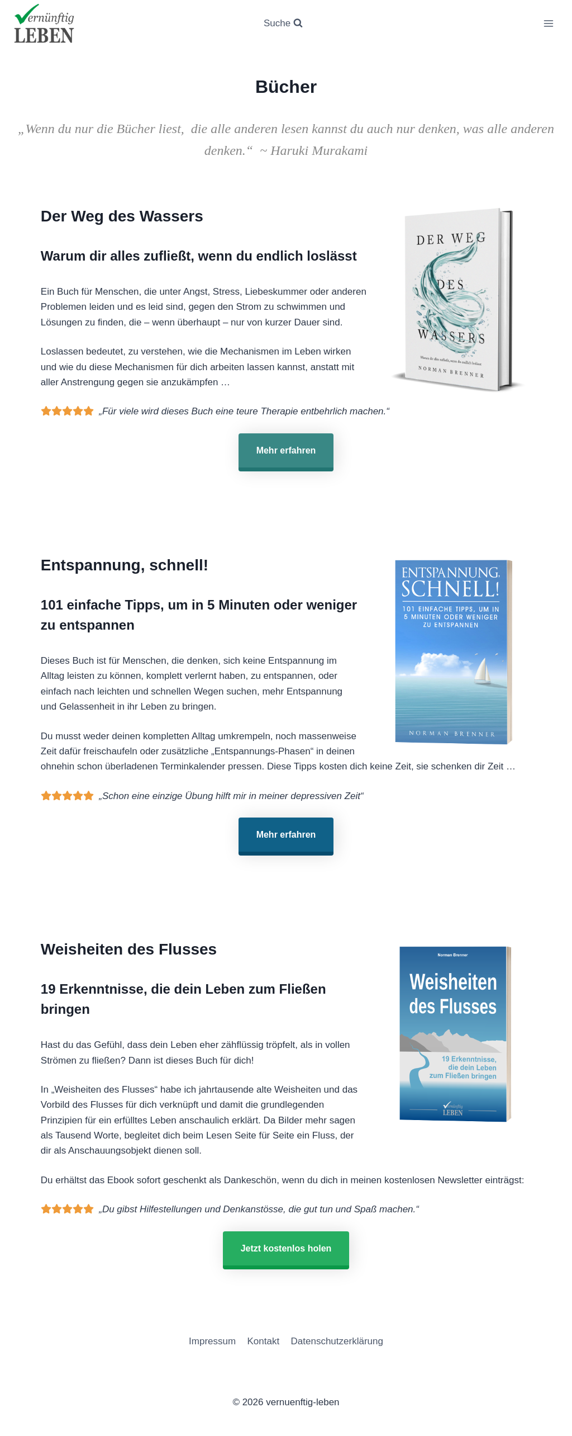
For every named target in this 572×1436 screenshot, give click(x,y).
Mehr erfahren (286, 450)
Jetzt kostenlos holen (286, 1248)
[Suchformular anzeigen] (283, 23)
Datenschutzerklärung (337, 1341)
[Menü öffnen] (548, 23)
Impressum (212, 1341)
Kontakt (263, 1341)
